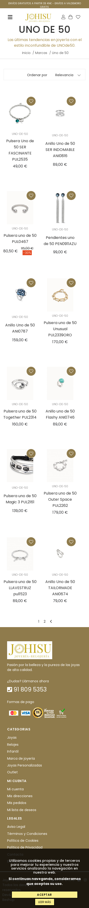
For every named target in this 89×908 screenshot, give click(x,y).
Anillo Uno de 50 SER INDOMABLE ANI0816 (60, 149)
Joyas (12, 737)
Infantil (13, 751)
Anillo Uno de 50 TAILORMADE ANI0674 (60, 588)
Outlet (12, 772)
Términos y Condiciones (27, 833)
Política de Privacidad (24, 847)
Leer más (44, 902)
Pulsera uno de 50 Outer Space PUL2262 (60, 499)
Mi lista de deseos (21, 810)
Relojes (13, 744)
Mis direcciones (20, 796)
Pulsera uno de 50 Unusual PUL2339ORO (60, 329)
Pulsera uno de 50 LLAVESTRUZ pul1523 (20, 588)
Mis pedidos (16, 803)
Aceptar (44, 895)
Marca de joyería (21, 758)
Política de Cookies (22, 840)
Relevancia (64, 75)
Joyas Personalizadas (24, 765)
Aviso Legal (16, 826)
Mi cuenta (15, 789)
